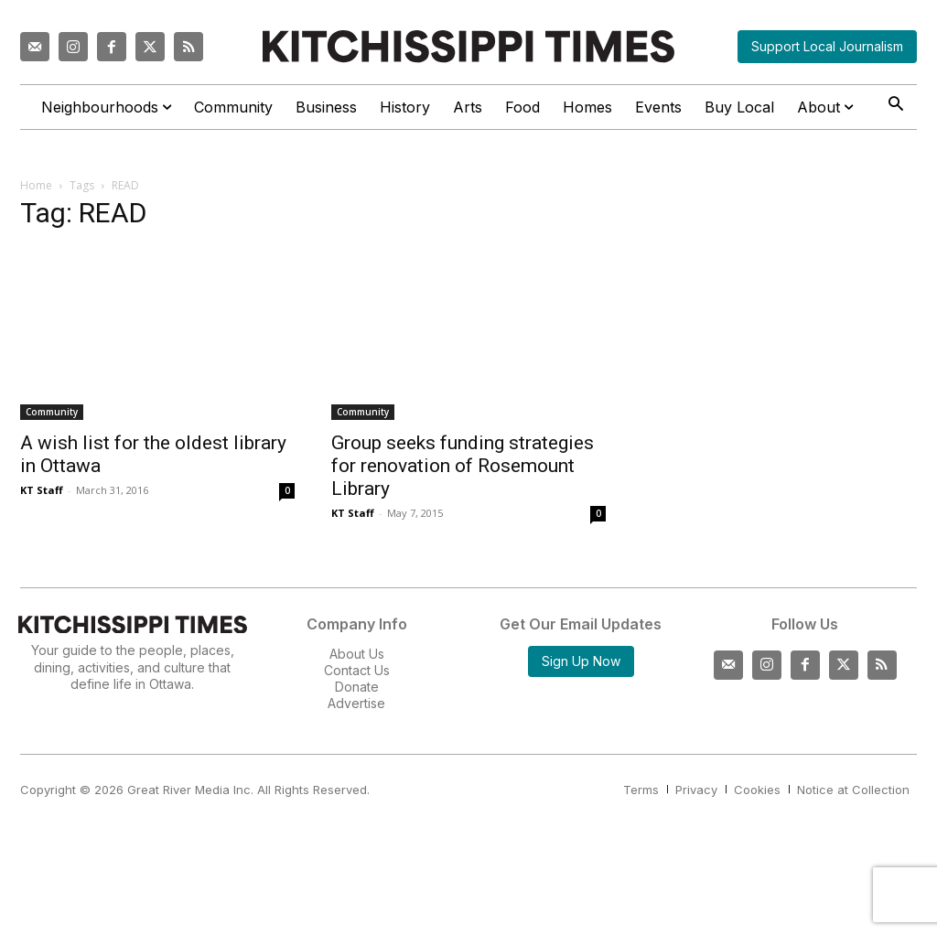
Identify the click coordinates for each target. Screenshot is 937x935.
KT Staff (41, 490)
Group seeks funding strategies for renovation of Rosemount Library (462, 466)
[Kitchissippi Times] (468, 46)
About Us (356, 653)
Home (36, 185)
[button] (895, 105)
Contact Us (357, 670)
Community (52, 411)
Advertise (356, 703)
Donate (357, 686)
